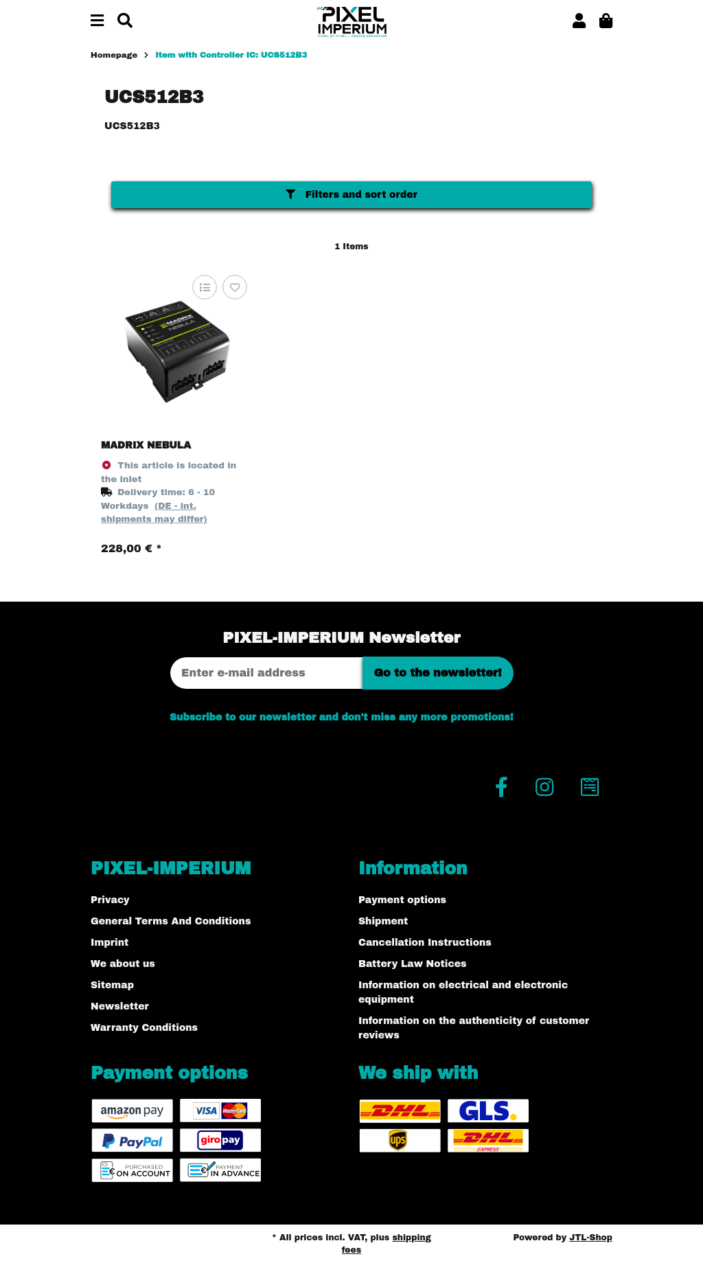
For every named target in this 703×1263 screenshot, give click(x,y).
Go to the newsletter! (438, 673)
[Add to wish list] (234, 287)
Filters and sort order (351, 195)
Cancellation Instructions (425, 942)
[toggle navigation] (97, 21)
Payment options (402, 900)
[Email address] (266, 673)
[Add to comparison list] (204, 287)
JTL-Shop (590, 1237)
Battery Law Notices (412, 964)
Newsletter (120, 1006)
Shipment (383, 921)
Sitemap (112, 985)
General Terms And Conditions (171, 921)
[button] (579, 21)
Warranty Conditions (144, 1028)
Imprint (109, 942)
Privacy (110, 900)
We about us (123, 964)
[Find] (124, 21)
